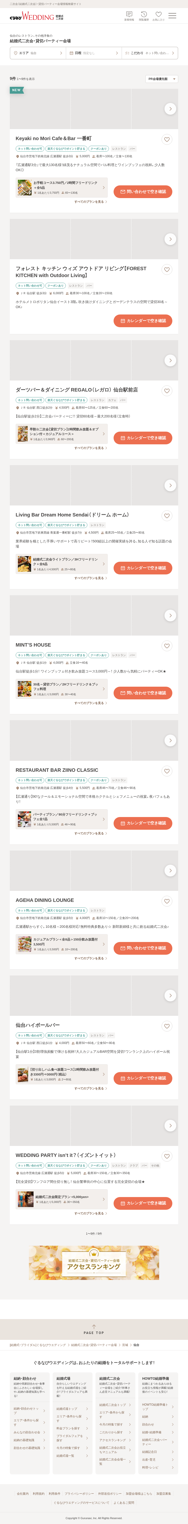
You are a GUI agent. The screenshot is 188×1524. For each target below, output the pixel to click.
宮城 (125, 1345)
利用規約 (39, 1493)
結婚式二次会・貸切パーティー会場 (94, 1345)
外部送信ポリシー (110, 1493)
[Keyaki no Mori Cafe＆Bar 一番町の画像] (94, 109)
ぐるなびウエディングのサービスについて (81, 1502)
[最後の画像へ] (170, 109)
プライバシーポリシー (79, 1493)
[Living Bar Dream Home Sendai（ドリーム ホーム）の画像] (94, 485)
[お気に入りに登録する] (167, 139)
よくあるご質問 (124, 1502)
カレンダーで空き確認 (143, 321)
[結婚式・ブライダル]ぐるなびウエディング (38, 1345)
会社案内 (23, 1493)
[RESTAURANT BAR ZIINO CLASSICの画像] (94, 740)
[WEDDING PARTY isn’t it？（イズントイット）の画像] (94, 1126)
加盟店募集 (163, 1493)
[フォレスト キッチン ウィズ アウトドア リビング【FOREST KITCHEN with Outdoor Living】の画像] (94, 239)
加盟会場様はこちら (139, 1493)
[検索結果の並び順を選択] (161, 79)
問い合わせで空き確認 (143, 192)
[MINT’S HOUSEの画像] (94, 615)
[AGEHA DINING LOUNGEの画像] (94, 871)
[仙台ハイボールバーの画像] (94, 995)
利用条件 (54, 1493)
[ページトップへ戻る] (94, 1329)
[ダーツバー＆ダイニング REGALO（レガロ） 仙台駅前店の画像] (94, 360)
